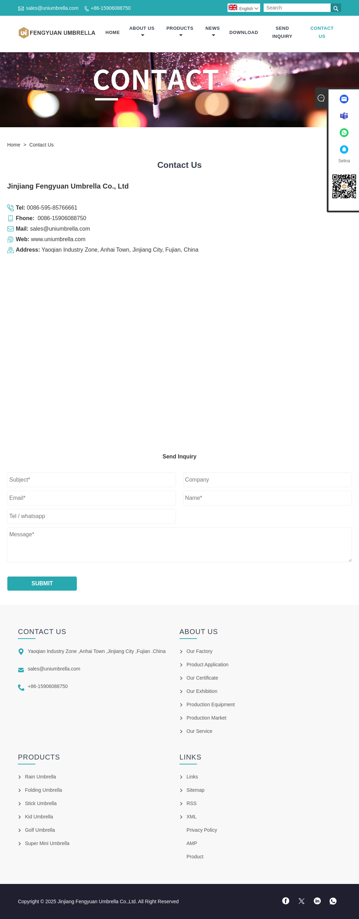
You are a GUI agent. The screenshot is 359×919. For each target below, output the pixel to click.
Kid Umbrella (39, 816)
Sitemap (195, 790)
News (212, 32)
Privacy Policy (202, 830)
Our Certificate (202, 678)
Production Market (206, 718)
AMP (192, 843)
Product (195, 856)
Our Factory (199, 651)
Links (192, 777)
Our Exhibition (202, 691)
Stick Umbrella (40, 803)
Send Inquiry (282, 32)
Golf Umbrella (40, 830)
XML (192, 816)
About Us (142, 32)
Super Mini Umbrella (47, 843)
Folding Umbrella (43, 790)
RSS (192, 803)
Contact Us (321, 32)
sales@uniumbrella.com (52, 8)
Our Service (199, 731)
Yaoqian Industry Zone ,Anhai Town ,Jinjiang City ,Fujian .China (96, 651)
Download (243, 32)
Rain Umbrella (40, 777)
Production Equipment (211, 704)
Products (180, 32)
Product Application (208, 664)
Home (113, 32)
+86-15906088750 (111, 8)
